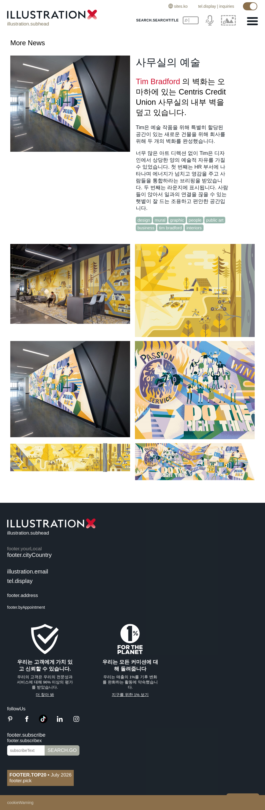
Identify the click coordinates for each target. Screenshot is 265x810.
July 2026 (40, 775)
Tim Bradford (158, 81)
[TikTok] (43, 721)
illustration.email (27, 571)
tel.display (207, 6)
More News (27, 43)
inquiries (226, 6)
